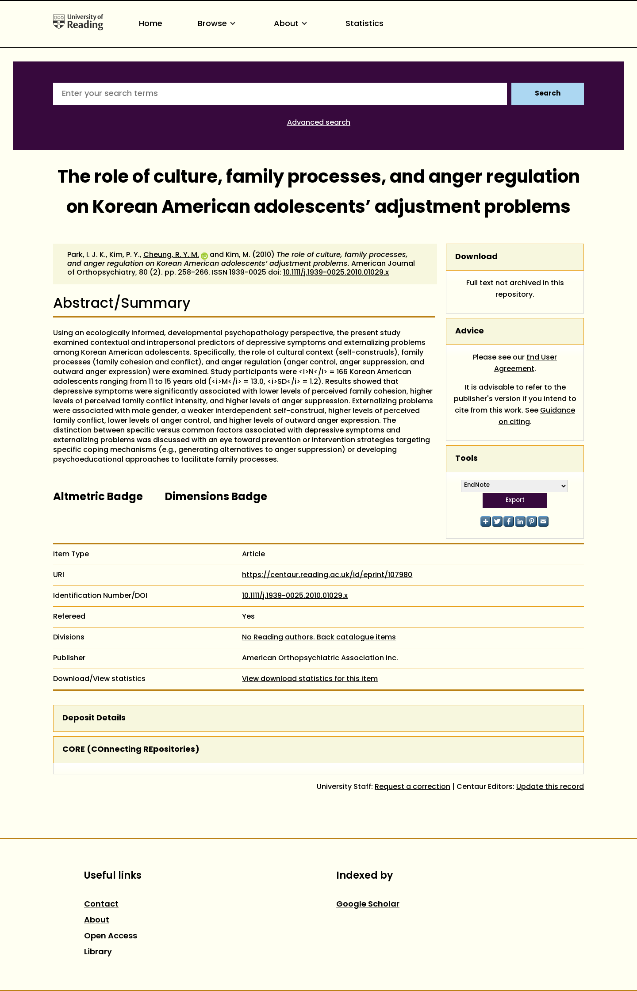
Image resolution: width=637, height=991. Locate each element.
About (292, 24)
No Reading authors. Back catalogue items (319, 637)
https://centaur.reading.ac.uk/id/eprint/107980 (327, 575)
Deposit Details (94, 718)
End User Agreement (525, 363)
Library (98, 952)
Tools (466, 459)
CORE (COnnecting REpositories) (131, 750)
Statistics (364, 24)
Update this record (550, 787)
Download (476, 257)
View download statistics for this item (310, 679)
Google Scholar (367, 904)
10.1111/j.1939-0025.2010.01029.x (336, 273)
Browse (218, 24)
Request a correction (412, 787)
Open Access (110, 936)
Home (150, 24)
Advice (469, 331)
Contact (101, 904)
